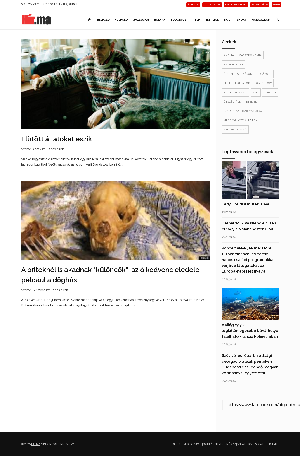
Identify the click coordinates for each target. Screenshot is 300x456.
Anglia (229, 55)
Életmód (212, 19)
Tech (197, 19)
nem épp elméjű (235, 129)
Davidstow (263, 83)
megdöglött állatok (240, 120)
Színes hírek (55, 149)
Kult (228, 19)
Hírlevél (272, 444)
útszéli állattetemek (240, 101)
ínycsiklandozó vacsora (243, 111)
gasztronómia (250, 55)
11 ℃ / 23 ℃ (29, 4)
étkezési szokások (238, 73)
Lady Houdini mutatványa (245, 204)
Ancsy (37, 149)
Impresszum (191, 444)
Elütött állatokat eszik (56, 139)
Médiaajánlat (236, 444)
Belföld (103, 19)
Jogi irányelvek (212, 444)
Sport (242, 19)
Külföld (121, 19)
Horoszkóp (261, 19)
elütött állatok (237, 83)
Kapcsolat (256, 444)
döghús (270, 92)
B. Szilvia (39, 290)
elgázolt (264, 73)
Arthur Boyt (233, 64)
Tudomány (179, 19)
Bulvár (159, 19)
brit (256, 92)
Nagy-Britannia (236, 92)
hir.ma (35, 444)
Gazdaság (141, 19)
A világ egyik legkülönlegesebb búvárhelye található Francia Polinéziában (250, 331)
